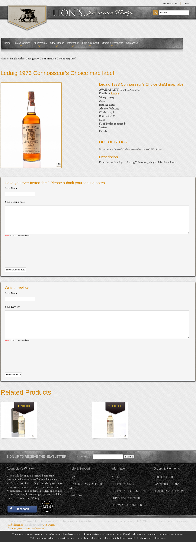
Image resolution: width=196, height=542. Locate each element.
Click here (121, 538)
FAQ (72, 489)
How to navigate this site (86, 497)
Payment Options (167, 496)
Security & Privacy (169, 503)
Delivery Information (128, 503)
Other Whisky (40, 43)
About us (118, 489)
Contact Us (132, 43)
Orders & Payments (112, 43)
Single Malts (17, 59)
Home (7, 43)
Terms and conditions (129, 517)
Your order (163, 489)
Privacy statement (125, 510)
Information (73, 43)
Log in (186, 3)
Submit (129, 468)
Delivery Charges (125, 496)
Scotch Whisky (22, 43)
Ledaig (115, 94)
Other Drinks (57, 43)
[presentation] (33, 258)
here (143, 538)
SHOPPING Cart (170, 3)
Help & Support (90, 43)
